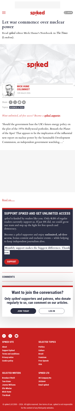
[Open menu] (3, 12)
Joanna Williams (8, 385)
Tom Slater (6, 381)
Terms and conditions (10, 354)
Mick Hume (6, 392)
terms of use (47, 404)
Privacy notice (7, 357)
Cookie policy (7, 361)
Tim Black (6, 395)
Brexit (40, 354)
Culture (41, 350)
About (4, 347)
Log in (68, 12)
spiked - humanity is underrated (37, 13)
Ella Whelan (7, 388)
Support (11, 261)
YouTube (16, 336)
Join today (23, 311)
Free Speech (43, 361)
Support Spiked (8, 350)
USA (40, 364)
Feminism (42, 357)
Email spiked (43, 385)
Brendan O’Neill (8, 378)
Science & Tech (17, 107)
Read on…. (8, 200)
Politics (41, 347)
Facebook (4, 336)
